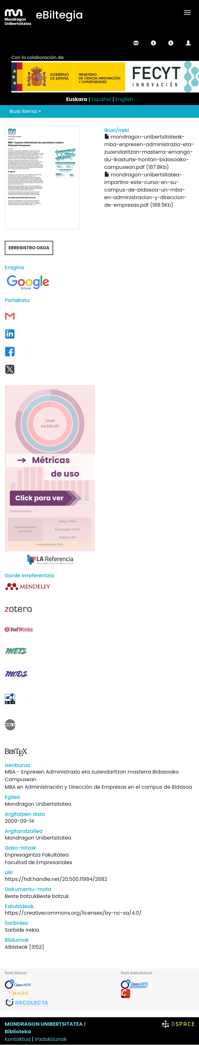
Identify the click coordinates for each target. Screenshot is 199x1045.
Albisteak (16, 947)
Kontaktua (18, 1039)
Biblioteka (18, 1031)
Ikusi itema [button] (25, 111)
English (124, 99)
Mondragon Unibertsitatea (38, 804)
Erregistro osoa (29, 248)
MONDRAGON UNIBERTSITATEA (44, 1024)
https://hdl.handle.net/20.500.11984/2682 (56, 879)
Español (101, 99)
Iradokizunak (51, 1039)
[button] (153, 43)
